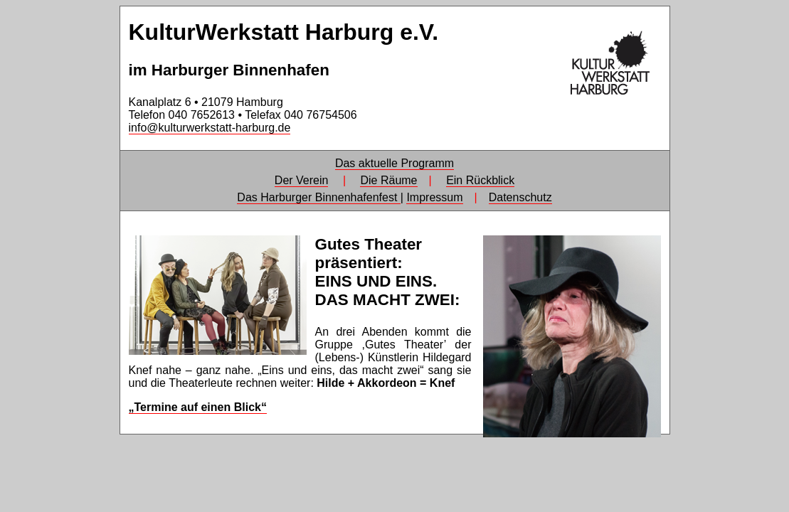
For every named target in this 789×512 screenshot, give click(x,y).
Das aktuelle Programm (394, 163)
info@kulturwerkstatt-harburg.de (210, 128)
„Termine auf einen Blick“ (198, 407)
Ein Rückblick (480, 180)
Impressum (434, 197)
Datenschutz (520, 197)
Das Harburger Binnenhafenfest (318, 197)
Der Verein (302, 180)
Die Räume (388, 180)
